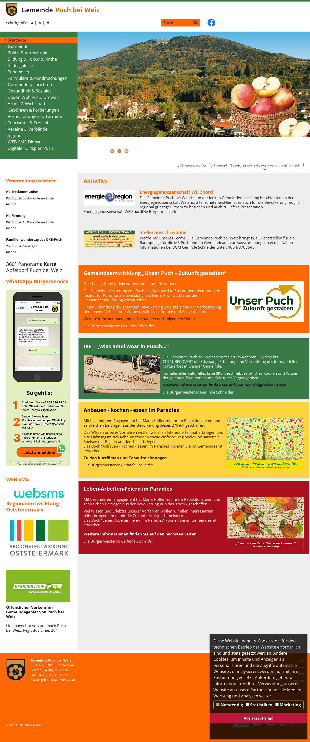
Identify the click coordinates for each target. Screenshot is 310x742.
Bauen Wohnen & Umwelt (33, 97)
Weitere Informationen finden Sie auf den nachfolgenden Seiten (139, 318)
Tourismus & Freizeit (28, 123)
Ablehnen (283, 728)
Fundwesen (19, 72)
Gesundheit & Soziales (29, 91)
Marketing (288, 705)
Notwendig (229, 705)
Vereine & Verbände (28, 129)
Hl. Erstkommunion (22, 191)
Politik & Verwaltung (27, 53)
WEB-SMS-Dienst (24, 142)
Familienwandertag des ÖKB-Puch (34, 239)
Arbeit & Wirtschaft (26, 103)
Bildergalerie (20, 65)
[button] (112, 151)
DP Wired (299, 736)
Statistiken (259, 705)
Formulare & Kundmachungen (37, 78)
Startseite (17, 40)
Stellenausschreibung (163, 232)
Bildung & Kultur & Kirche (32, 59)
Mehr (10, 204)
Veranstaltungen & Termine (35, 116)
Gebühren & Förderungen (33, 110)
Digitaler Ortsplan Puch (30, 148)
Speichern (234, 728)
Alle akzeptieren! (258, 718)
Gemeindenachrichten (30, 84)
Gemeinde (18, 46)
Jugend (14, 135)
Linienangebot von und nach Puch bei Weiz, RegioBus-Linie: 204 (36, 628)
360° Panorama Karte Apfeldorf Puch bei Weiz (34, 267)
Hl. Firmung (15, 215)
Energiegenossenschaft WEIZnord (176, 192)
